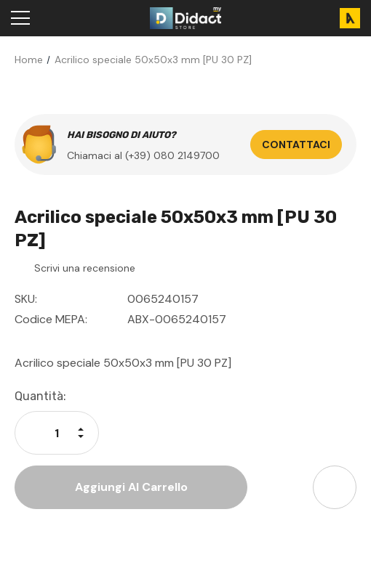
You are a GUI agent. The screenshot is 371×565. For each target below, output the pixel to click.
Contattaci (296, 144)
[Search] (58, 18)
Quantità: (40, 396)
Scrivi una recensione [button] (84, 268)
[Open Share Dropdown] (334, 487)
